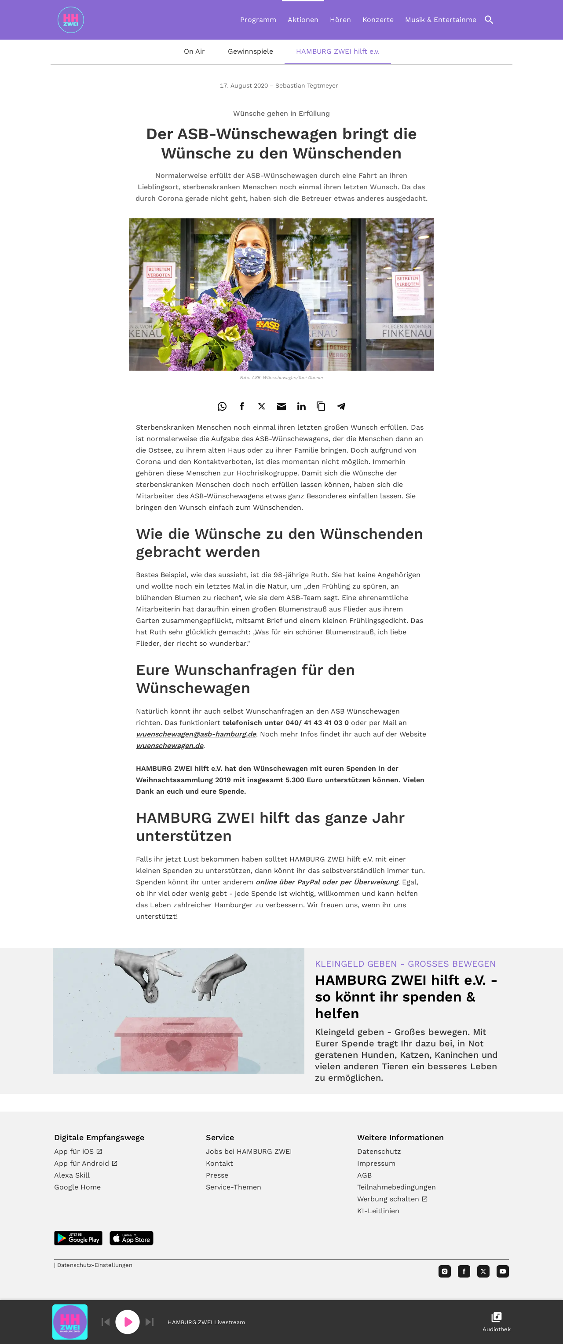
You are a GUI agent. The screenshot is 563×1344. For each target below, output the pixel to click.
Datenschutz (379, 1151)
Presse (217, 1175)
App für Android (82, 1163)
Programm (258, 19)
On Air (194, 51)
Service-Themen (233, 1187)
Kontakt (219, 1163)
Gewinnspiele (250, 51)
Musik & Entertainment (444, 19)
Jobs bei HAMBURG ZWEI (249, 1151)
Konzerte (378, 19)
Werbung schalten (389, 1199)
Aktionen (303, 19)
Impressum (376, 1163)
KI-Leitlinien (378, 1211)
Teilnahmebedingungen (396, 1187)
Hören (340, 19)
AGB (364, 1175)
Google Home (77, 1187)
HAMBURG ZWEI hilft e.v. (338, 51)
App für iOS (75, 1151)
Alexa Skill (72, 1175)
